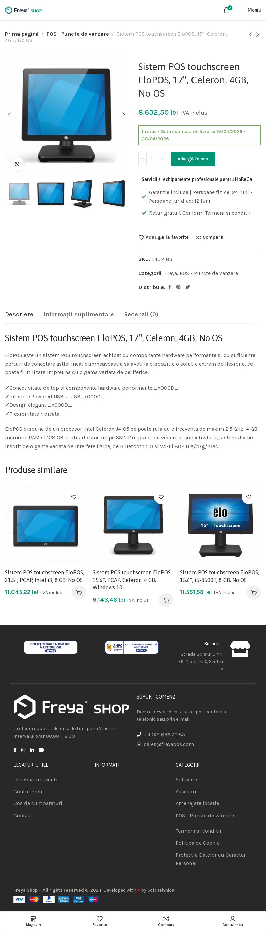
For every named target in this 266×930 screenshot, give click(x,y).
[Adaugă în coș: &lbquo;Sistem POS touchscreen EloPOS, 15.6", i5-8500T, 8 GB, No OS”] (254, 592)
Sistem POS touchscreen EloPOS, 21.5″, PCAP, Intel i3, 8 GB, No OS (44, 576)
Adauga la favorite (167, 237)
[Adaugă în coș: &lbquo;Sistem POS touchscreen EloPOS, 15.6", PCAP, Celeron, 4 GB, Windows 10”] (166, 600)
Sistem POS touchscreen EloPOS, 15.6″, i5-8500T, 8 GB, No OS (219, 576)
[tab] (19, 314)
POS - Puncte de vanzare (78, 34)
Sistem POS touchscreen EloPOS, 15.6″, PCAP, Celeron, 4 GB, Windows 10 (132, 580)
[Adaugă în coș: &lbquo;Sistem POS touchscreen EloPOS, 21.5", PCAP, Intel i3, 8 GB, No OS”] (79, 592)
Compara (213, 237)
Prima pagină (22, 34)
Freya (170, 273)
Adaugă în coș (193, 159)
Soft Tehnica (160, 890)
